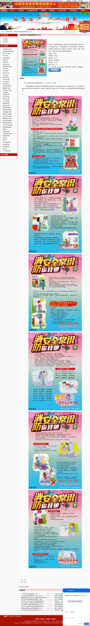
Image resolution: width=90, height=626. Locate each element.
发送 (86, 623)
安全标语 (5, 148)
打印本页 (21, 586)
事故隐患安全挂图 (7, 118)
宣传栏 (4, 140)
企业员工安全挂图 (7, 116)
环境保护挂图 (6, 144)
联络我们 (72, 612)
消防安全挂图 (8, 31)
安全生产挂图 (6, 96)
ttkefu (87, 30)
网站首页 (53, 619)
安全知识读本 (6, 77)
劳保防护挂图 (6, 135)
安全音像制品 (6, 57)
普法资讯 (48, 619)
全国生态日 (5, 62)
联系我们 (69, 1)
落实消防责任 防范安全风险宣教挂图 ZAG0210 (32, 604)
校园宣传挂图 (6, 103)
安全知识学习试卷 (7, 90)
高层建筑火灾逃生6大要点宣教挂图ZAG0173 (31, 608)
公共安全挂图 (6, 101)
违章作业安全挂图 (7, 109)
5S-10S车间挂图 (6, 151)
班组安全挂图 (6, 131)
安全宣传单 (5, 68)
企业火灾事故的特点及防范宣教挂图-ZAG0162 (32, 610)
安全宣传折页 (6, 83)
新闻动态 (5, 35)
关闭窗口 (26, 586)
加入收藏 (80, 1)
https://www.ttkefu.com (82, 595)
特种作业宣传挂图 (7, 120)
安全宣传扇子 (6, 81)
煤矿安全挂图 (6, 99)
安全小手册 (5, 55)
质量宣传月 (5, 60)
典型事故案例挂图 (7, 127)
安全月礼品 (5, 75)
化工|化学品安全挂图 (8, 125)
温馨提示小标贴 (6, 88)
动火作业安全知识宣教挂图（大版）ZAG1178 (32, 595)
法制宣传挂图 (6, 94)
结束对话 (80, 623)
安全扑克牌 (5, 70)
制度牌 (4, 129)
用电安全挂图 (6, 105)
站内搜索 (5, 154)
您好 (66, 612)
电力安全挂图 (6, 79)
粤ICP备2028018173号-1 (49, 623)
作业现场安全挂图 (7, 133)
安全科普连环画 (6, 142)
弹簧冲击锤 (11, 616)
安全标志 (5, 138)
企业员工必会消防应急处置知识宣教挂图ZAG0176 (33, 606)
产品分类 (5, 45)
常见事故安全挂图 (7, 112)
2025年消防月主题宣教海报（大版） (30, 594)
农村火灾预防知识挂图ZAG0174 (62, 606)
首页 (3, 31)
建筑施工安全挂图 (7, 114)
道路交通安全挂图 (7, 66)
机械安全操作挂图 (7, 122)
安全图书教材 (6, 146)
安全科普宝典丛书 (7, 86)
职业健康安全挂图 (7, 49)
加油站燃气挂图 (6, 107)
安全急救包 (5, 92)
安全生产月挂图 (6, 53)
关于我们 (75, 1)
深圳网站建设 (18, 616)
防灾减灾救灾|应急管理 (8, 51)
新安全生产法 (6, 73)
